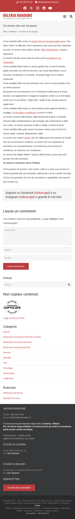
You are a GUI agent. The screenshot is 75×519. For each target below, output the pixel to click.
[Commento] (37, 236)
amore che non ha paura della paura (48, 41)
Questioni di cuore (11, 398)
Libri (5, 363)
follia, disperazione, (50, 50)
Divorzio (7, 352)
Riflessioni (13, 31)
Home (5, 31)
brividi (27, 138)
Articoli (6, 332)
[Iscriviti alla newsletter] (19, 487)
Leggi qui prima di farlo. (14, 318)
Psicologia (8, 368)
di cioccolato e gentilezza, (24, 112)
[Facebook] (25, 8)
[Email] (37, 258)
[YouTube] (50, 8)
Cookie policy (24, 435)
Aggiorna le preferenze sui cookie (18, 438)
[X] (31, 8)
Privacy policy (9, 435)
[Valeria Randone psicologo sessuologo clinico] (17, 16)
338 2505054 (13, 453)
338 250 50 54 (17, 414)
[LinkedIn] (44, 8)
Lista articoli (30, 513)
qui (16, 182)
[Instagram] (37, 8)
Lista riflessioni (43, 513)
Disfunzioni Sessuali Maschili (16, 347)
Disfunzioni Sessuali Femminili (17, 342)
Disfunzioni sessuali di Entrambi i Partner (22, 337)
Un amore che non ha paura (28, 31)
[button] (65, 16)
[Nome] (37, 250)
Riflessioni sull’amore (13, 393)
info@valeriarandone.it (20, 417)
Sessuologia (9, 373)
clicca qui (42, 192)
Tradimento (8, 378)
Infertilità (7, 358)
